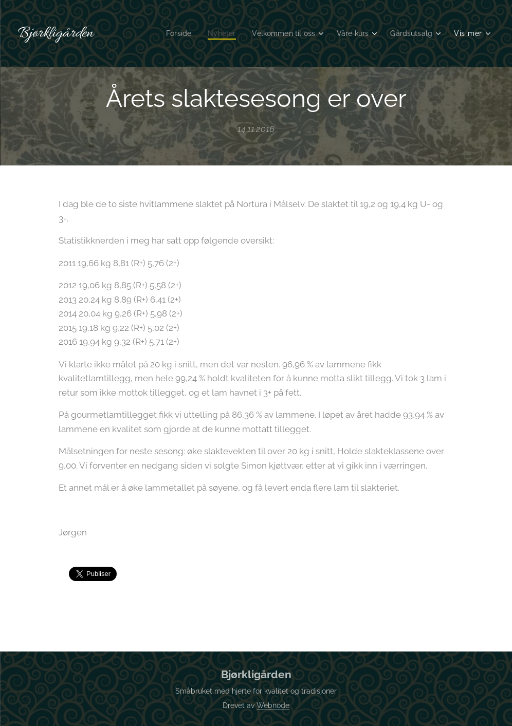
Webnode (273, 705)
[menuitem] (168, 33)
